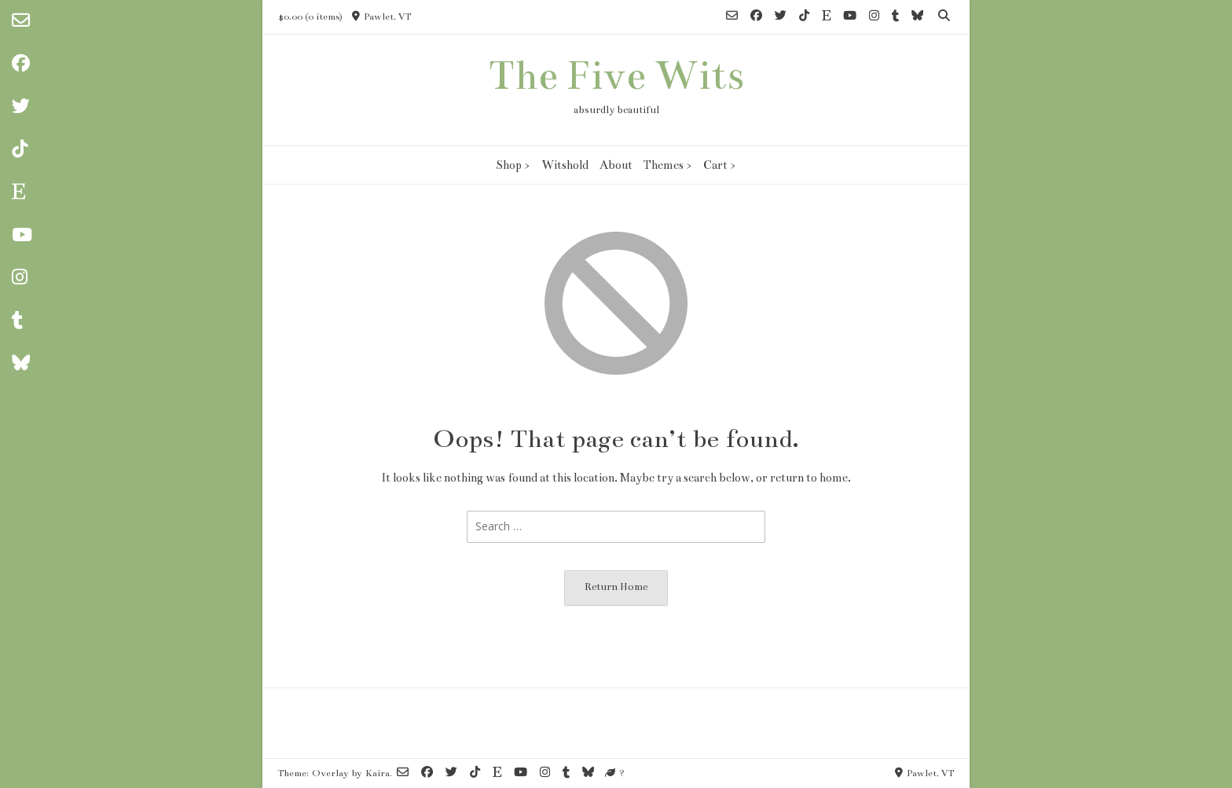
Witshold (564, 165)
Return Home (616, 587)
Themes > (668, 165)
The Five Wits (616, 75)
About (616, 165)
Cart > (719, 165)
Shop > (513, 165)
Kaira (377, 773)
